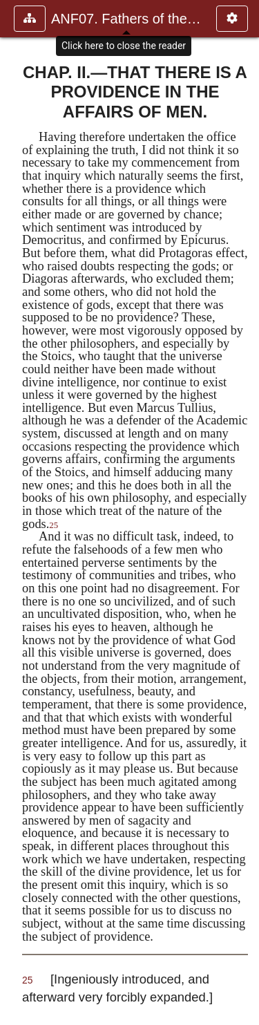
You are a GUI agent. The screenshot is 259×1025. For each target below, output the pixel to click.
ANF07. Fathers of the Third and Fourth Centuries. (126, 18)
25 (53, 525)
